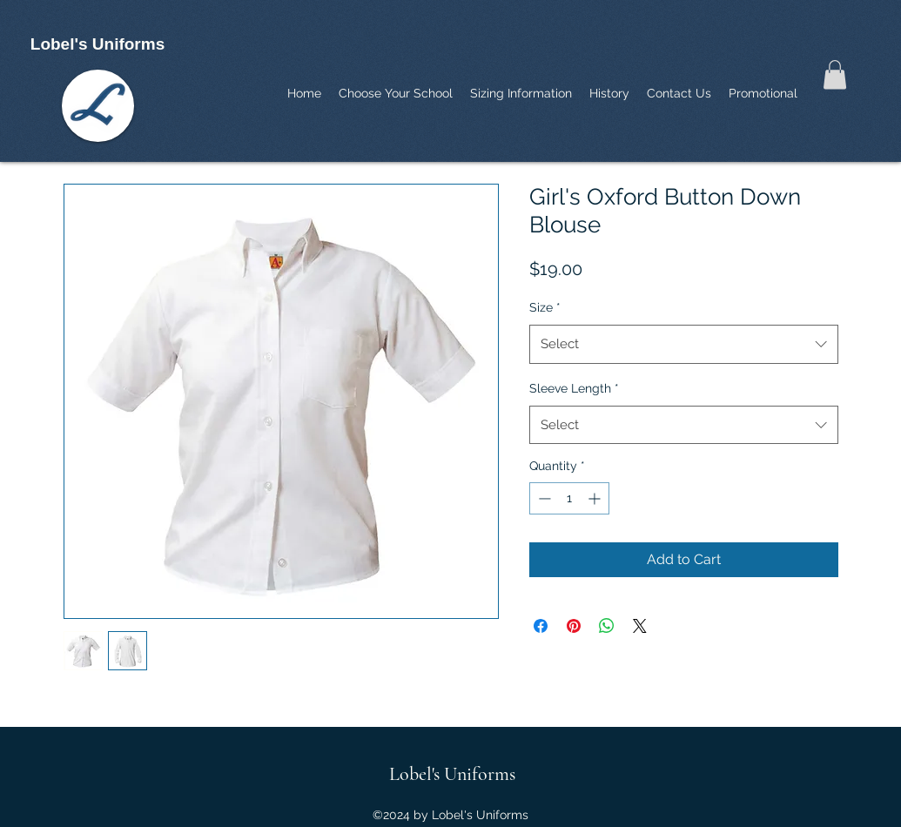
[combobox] (683, 344)
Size (545, 307)
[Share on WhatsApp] (606, 625)
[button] (835, 74)
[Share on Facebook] (540, 625)
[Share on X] (639, 625)
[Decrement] (543, 498)
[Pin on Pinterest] (573, 625)
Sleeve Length (574, 388)
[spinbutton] (569, 498)
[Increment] (596, 498)
